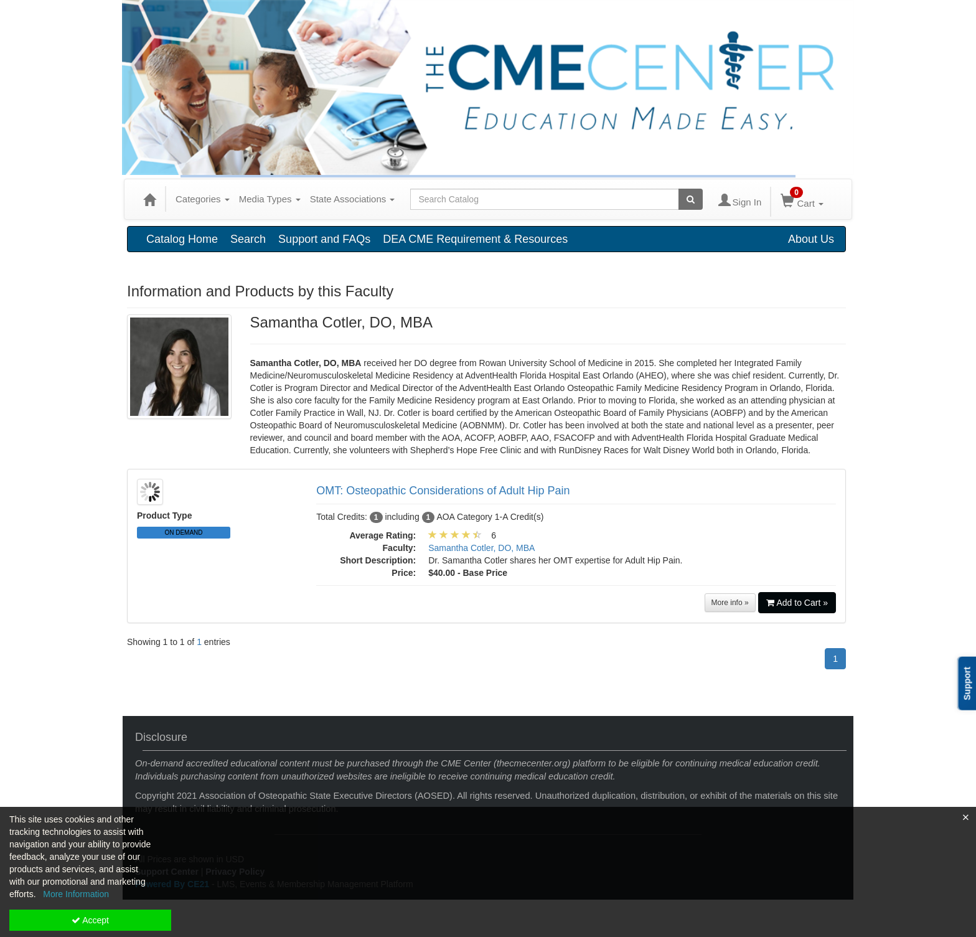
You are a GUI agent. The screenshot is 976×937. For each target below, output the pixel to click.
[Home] (149, 199)
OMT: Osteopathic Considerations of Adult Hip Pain (443, 490)
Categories (203, 199)
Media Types (270, 199)
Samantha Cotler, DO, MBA (481, 548)
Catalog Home (182, 239)
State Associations (352, 199)
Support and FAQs (324, 239)
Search (248, 239)
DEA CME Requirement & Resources (475, 239)
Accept (90, 920)
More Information (76, 894)
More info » (730, 602)
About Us (811, 239)
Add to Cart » (797, 603)
